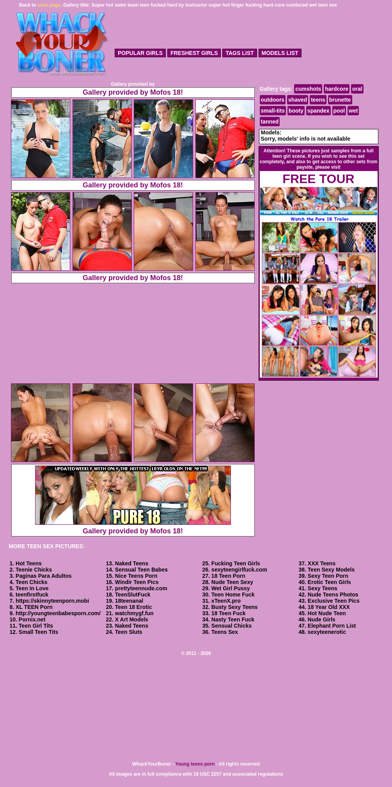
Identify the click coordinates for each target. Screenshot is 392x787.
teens (318, 100)
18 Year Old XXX (329, 607)
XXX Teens (321, 563)
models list (280, 53)
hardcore (336, 89)
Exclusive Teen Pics (334, 601)
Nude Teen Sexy (232, 582)
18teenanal (129, 601)
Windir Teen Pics (137, 582)
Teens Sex (224, 632)
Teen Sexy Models (331, 569)
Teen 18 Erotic (133, 607)
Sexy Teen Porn (328, 576)
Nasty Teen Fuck (232, 619)
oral (357, 89)
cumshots (308, 89)
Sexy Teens (322, 588)
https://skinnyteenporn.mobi (52, 601)
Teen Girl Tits (36, 626)
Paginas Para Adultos (43, 576)
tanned (270, 121)
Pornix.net (32, 619)
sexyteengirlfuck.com (239, 569)
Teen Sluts (128, 632)
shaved (297, 100)
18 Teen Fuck (228, 613)
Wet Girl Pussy (230, 588)
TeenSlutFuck (133, 594)
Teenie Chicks (34, 569)
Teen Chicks (31, 582)
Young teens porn (195, 764)
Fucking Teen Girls (235, 563)
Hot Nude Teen (327, 613)
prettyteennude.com (141, 588)
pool (339, 111)
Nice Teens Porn (136, 576)
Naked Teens (131, 563)
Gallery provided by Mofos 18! (133, 92)
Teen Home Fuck (233, 594)
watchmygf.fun (134, 613)
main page (48, 5)
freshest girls (194, 53)
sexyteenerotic (327, 632)
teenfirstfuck (32, 594)
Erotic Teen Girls (329, 582)
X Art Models (131, 619)
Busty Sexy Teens (234, 607)
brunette (340, 100)
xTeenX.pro (226, 601)
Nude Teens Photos (333, 594)
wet (353, 111)
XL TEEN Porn (34, 607)
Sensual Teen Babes (141, 569)
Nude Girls (321, 619)
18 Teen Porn (228, 576)
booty (296, 111)
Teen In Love (32, 588)
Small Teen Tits (38, 632)
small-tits (273, 111)
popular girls (140, 53)
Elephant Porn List (332, 626)
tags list (239, 53)
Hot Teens (29, 563)
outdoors (273, 100)
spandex (318, 111)
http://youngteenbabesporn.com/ (58, 613)
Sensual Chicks (231, 626)
